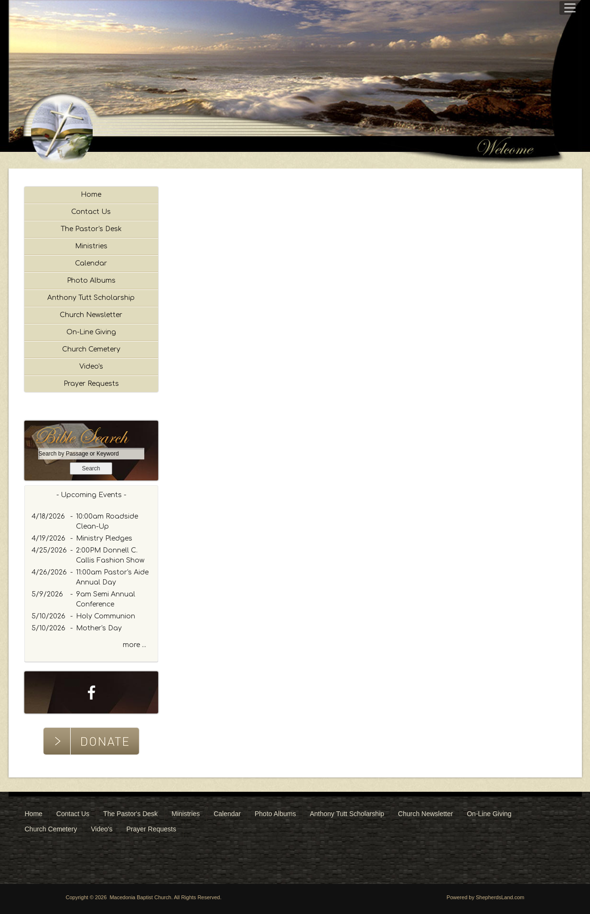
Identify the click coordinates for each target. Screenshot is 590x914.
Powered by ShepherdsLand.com (486, 897)
